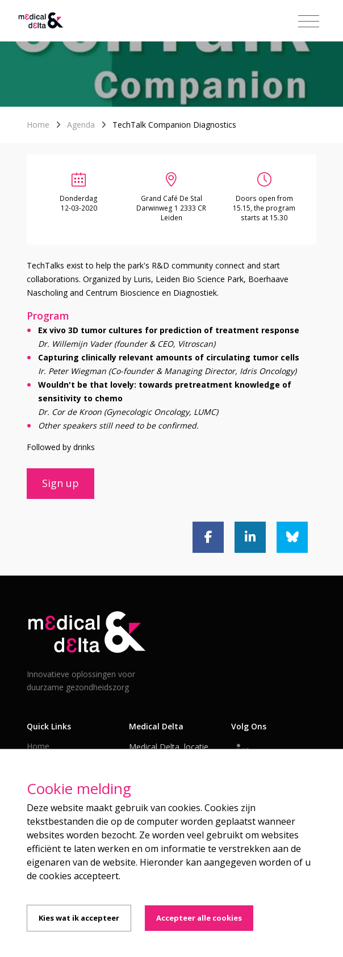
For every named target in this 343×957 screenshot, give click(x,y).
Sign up (60, 483)
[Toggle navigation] (308, 21)
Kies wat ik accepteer (79, 918)
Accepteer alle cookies (199, 918)
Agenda (81, 124)
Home (38, 124)
